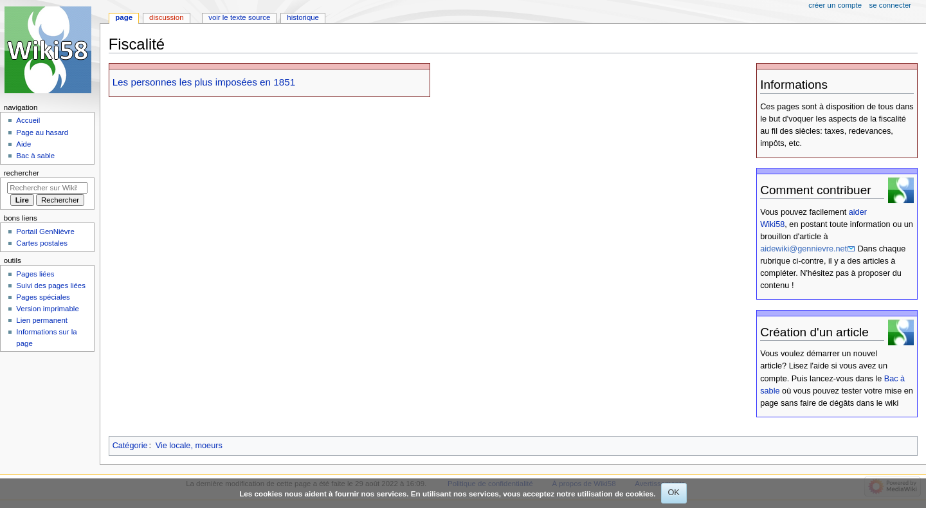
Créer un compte (835, 5)
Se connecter (890, 5)
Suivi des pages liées (51, 285)
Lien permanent (42, 320)
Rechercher (21, 173)
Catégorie (130, 445)
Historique (303, 17)
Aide (23, 144)
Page (123, 17)
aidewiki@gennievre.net (803, 248)
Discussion (166, 17)
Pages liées (35, 274)
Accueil (28, 120)
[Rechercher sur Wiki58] (47, 188)
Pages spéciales (42, 297)
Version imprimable (47, 309)
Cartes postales (42, 243)
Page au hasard (42, 132)
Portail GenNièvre (45, 231)
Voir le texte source (239, 17)
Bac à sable (35, 155)
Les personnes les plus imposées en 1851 (204, 82)
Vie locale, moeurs (189, 445)
